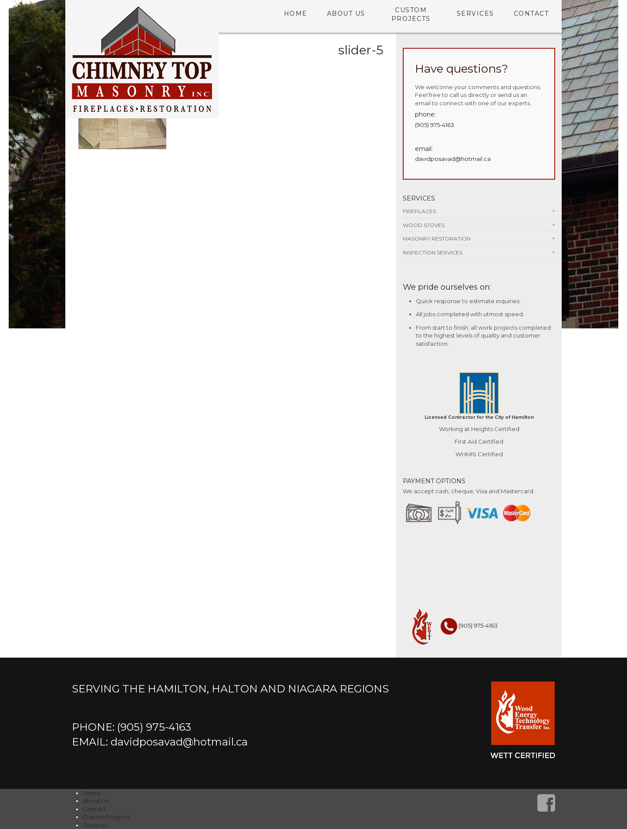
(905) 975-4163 (434, 124)
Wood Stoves (424, 225)
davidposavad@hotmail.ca (453, 158)
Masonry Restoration (437, 238)
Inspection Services (432, 252)
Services (475, 13)
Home (295, 13)
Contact (531, 13)
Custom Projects (411, 14)
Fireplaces (419, 211)
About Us (346, 13)
